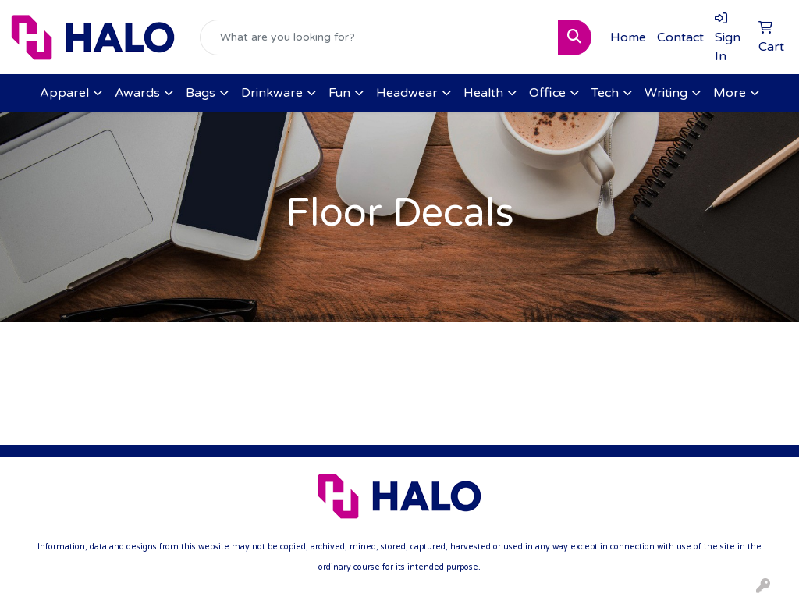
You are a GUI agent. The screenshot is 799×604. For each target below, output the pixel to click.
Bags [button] (200, 93)
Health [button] (483, 93)
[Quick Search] (379, 37)
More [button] (729, 93)
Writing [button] (666, 93)
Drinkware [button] (272, 93)
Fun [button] (339, 93)
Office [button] (547, 93)
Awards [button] (137, 93)
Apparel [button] (64, 93)
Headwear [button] (407, 93)
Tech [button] (605, 93)
